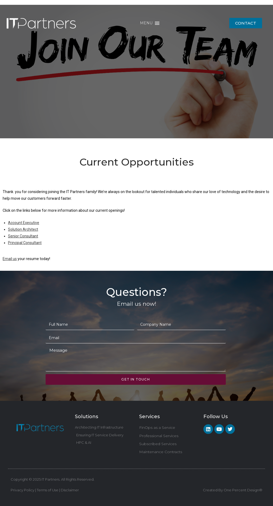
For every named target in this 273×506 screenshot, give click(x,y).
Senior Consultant (23, 236)
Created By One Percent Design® (232, 490)
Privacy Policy (22, 490)
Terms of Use (47, 490)
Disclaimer (69, 490)
